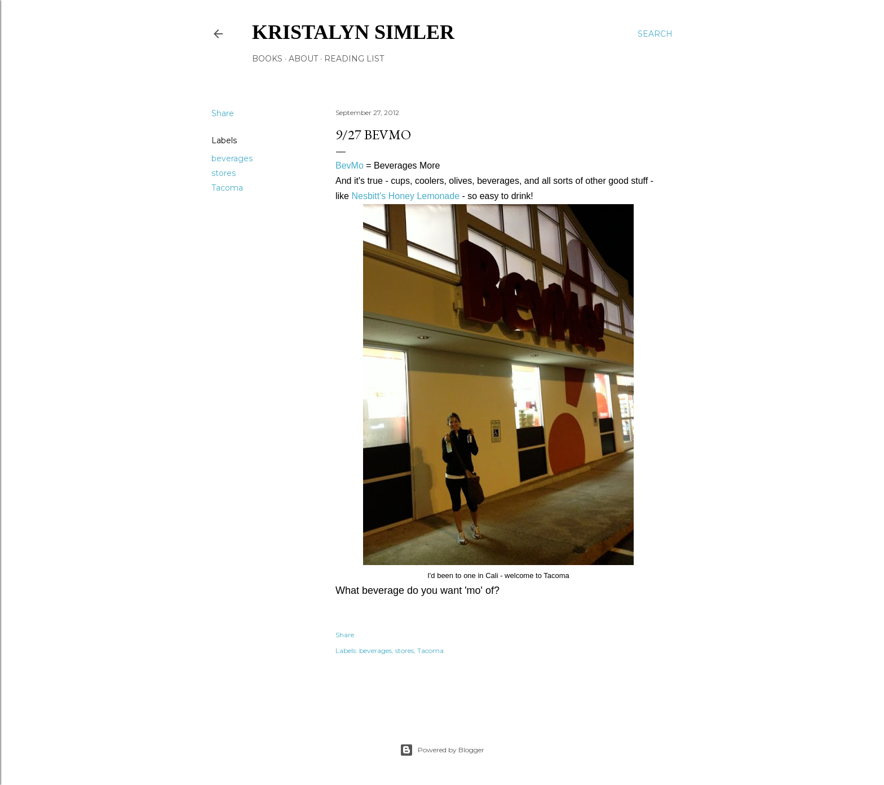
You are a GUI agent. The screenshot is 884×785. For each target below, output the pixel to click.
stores (223, 173)
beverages (232, 158)
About (303, 59)
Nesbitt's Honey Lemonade (405, 196)
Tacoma (227, 188)
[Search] (655, 33)
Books (267, 59)
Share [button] (222, 113)
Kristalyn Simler (353, 32)
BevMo (349, 165)
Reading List (354, 59)
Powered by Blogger (442, 750)
